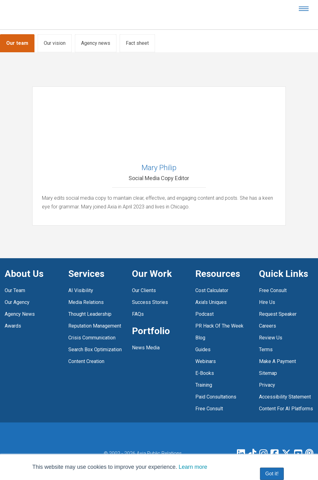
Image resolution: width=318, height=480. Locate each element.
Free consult (273, 290)
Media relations (86, 302)
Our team (17, 43)
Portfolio (151, 330)
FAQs (138, 314)
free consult (209, 409)
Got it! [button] (272, 473)
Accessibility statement (285, 397)
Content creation (86, 361)
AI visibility (80, 290)
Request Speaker (278, 314)
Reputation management (94, 326)
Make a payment (277, 361)
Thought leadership (89, 314)
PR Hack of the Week (219, 326)
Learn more (193, 467)
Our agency (17, 302)
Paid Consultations (215, 397)
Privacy (267, 385)
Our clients (144, 290)
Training (203, 385)
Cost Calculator (211, 290)
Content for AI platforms (286, 409)
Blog (200, 338)
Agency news (95, 43)
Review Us (270, 338)
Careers (267, 326)
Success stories (150, 302)
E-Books (204, 373)
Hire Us (267, 302)
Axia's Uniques (211, 302)
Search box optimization (95, 349)
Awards (13, 326)
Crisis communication (92, 338)
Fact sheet (137, 43)
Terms (266, 349)
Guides (203, 349)
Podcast (204, 314)
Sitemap (268, 373)
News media (146, 348)
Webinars (205, 361)
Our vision (55, 43)
